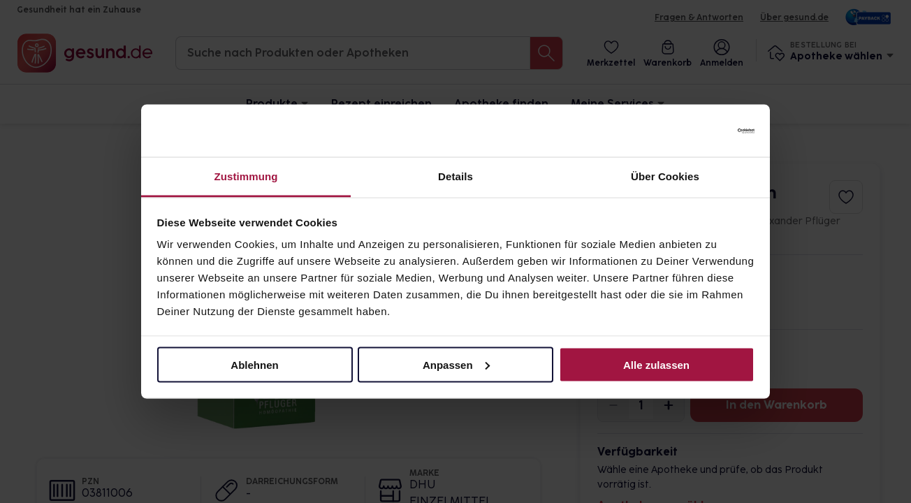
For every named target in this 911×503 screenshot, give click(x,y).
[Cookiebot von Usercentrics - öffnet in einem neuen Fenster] (693, 130)
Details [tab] (455, 176)
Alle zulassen (656, 364)
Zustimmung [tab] (246, 176)
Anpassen (456, 364)
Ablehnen (254, 364)
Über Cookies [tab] (665, 176)
